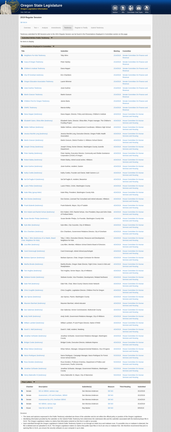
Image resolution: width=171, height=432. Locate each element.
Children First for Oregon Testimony (36, 101)
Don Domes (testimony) (32, 199)
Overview (27, 28)
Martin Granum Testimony (33, 94)
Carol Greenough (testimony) (34, 251)
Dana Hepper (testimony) (33, 114)
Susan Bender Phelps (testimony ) (36, 218)
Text (36, 28)
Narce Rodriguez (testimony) (34, 355)
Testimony (67, 28)
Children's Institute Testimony (34, 68)
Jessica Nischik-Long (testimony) (36, 134)
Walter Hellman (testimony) (33, 127)
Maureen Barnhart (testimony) (34, 303)
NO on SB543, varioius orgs (49, 391)
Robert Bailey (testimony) (33, 160)
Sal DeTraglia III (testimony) (34, 179)
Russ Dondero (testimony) (33, 362)
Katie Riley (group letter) (32, 192)
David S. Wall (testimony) (33, 329)
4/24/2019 (117, 114)
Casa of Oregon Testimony (33, 62)
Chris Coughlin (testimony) (33, 290)
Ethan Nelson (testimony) (33, 349)
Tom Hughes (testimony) (32, 271)
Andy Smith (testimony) (32, 316)
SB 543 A (23, 22)
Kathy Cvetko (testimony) (33, 173)
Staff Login (27, 12)
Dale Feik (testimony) (31, 284)
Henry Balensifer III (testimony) (35, 375)
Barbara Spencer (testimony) (34, 258)
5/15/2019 (117, 355)
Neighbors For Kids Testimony (34, 55)
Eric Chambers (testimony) (33, 231)
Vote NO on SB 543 (46, 408)
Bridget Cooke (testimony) (33, 342)
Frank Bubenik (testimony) (33, 205)
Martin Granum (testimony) (33, 140)
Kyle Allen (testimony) (32, 225)
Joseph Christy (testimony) (33, 147)
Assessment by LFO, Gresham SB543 (52, 399)
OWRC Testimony (30, 107)
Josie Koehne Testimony (33, 88)
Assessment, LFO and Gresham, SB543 (53, 395)
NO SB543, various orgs (47, 404)
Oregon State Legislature (41, 5)
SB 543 (110, 391)
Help (22, 12)
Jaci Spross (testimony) (32, 297)
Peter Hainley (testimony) (33, 153)
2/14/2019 (117, 55)
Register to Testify (81, 28)
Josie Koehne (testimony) (33, 166)
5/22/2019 (117, 368)
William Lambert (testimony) (34, 323)
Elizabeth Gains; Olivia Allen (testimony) (38, 121)
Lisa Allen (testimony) (31, 244)
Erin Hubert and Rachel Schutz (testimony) (39, 212)
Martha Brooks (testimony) (33, 264)
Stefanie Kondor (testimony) (34, 277)
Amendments (56, 28)
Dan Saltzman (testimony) (33, 310)
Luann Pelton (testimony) (33, 186)
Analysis (45, 28)
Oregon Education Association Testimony (38, 81)
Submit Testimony (97, 28)
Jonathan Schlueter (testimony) (35, 336)
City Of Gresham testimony (33, 75)
